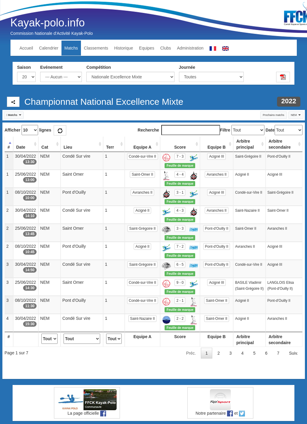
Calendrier (48, 48)
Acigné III (216, 156)
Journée (187, 67)
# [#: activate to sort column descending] (8, 147)
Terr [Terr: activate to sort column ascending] (110, 147)
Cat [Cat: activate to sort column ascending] (44, 147)
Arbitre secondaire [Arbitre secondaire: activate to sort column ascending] (280, 144)
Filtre (225, 130)
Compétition (98, 67)
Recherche (179, 130)
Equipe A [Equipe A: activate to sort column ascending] (142, 147)
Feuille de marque (180, 165)
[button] (14, 115)
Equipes (146, 48)
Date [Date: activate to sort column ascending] (20, 147)
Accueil (26, 48)
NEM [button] (296, 115)
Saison (24, 67)
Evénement (51, 67)
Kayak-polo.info (47, 23)
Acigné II (143, 210)
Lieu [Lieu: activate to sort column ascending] (68, 147)
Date (270, 130)
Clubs (165, 48)
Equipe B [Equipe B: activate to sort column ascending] (216, 147)
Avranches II (216, 174)
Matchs (71, 48)
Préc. (191, 353)
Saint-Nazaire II (142, 318)
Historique (123, 48)
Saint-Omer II (142, 174)
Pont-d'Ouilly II (216, 228)
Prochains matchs (273, 115)
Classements (96, 48)
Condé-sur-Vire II (142, 156)
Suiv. (293, 353)
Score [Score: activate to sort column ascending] (180, 147)
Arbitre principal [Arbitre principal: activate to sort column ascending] (245, 144)
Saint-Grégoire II (142, 228)
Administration (190, 48)
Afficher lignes (27, 130)
